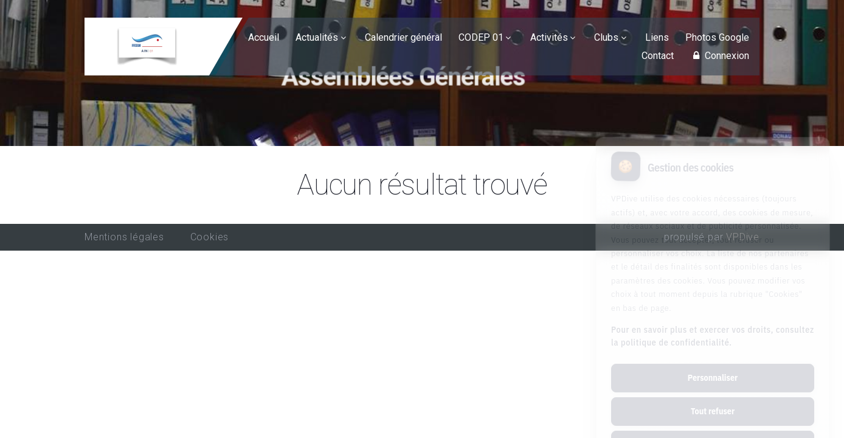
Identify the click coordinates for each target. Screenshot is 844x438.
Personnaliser (713, 327)
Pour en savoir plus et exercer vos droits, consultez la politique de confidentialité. (712, 286)
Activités (549, 37)
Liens (657, 37)
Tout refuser (713, 361)
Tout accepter (712, 394)
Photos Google (717, 37)
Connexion (719, 55)
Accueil (263, 37)
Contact (658, 55)
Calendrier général (403, 37)
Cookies (209, 237)
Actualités (317, 37)
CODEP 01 (480, 37)
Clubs (606, 37)
